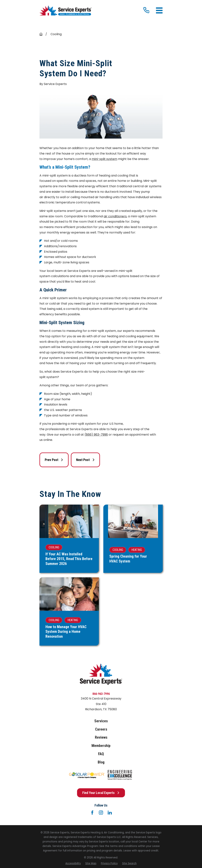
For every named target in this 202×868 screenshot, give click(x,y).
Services (101, 721)
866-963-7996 (101, 694)
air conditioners (115, 216)
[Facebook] (92, 812)
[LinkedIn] (110, 812)
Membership (101, 746)
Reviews (101, 737)
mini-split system (104, 159)
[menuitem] (73, 863)
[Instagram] (101, 812)
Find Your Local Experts (101, 793)
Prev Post (54, 460)
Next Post (85, 460)
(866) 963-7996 (96, 434)
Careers (101, 729)
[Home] (65, 10)
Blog (101, 762)
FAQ (101, 754)
